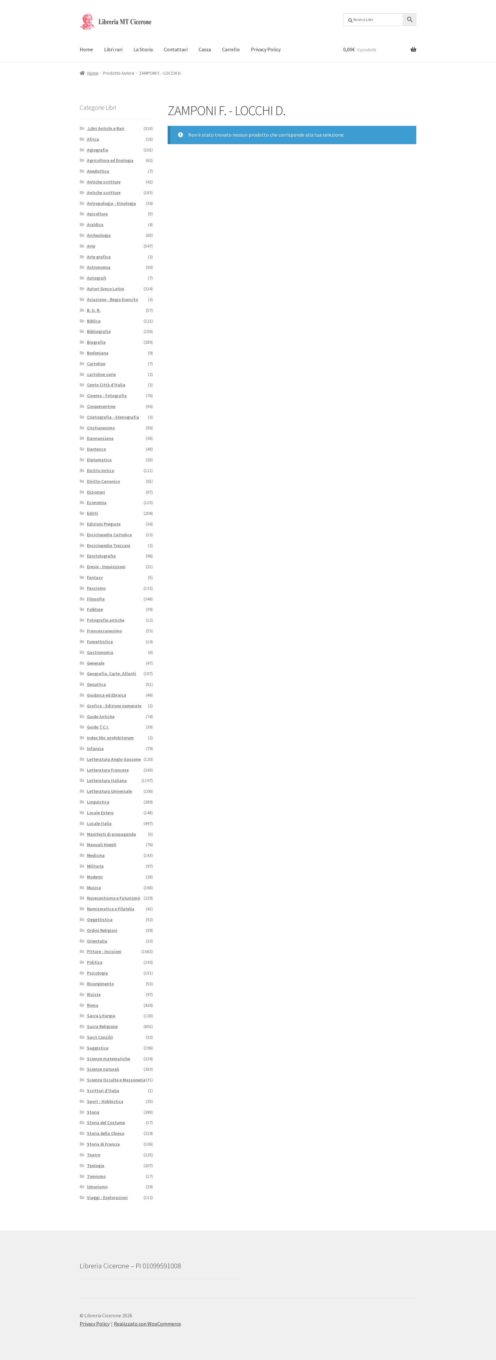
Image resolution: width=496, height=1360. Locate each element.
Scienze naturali (103, 1069)
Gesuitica (96, 684)
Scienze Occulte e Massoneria (116, 1080)
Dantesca (96, 449)
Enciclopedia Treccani (108, 545)
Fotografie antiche (105, 620)
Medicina (96, 855)
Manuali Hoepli (101, 844)
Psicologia (97, 973)
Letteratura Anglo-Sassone (114, 759)
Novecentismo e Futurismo (113, 898)
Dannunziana (100, 438)
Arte (91, 246)
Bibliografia (99, 331)
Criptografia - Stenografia (113, 417)
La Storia (143, 49)
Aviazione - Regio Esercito (112, 299)
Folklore (95, 609)
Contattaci (176, 49)
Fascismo (96, 588)
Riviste (94, 994)
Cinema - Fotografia (107, 395)
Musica (94, 887)
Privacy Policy (266, 49)
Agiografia (97, 150)
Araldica (95, 224)
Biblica (94, 321)
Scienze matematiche (108, 1059)
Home (86, 49)
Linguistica (98, 802)
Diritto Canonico (103, 481)
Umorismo (97, 1187)
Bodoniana (97, 353)
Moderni (95, 877)
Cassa (205, 49)
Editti (92, 513)
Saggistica (97, 1048)
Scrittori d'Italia (103, 1090)
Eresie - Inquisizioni (106, 566)
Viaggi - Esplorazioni (107, 1197)
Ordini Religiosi (102, 930)
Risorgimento (100, 984)
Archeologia (99, 235)
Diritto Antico (100, 470)
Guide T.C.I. (98, 727)
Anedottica (98, 171)
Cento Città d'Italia (106, 385)
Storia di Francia (103, 1144)
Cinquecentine (101, 406)
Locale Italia (99, 823)
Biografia (96, 342)
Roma (92, 1005)
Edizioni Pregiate (104, 524)
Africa (93, 139)
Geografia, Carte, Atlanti (111, 673)
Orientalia (97, 941)
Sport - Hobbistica (105, 1101)
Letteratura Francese (108, 770)
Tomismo (96, 1176)
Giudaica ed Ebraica (106, 695)
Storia (93, 1112)
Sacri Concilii (100, 1037)
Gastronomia (100, 652)
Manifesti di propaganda (111, 834)
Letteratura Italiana (107, 780)
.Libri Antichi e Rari (105, 128)
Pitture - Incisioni (104, 951)
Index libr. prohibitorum (110, 738)
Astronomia (98, 267)
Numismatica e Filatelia (110, 909)
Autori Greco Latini (105, 289)
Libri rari (113, 49)
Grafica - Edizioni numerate (114, 706)
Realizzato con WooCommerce (147, 1323)
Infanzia (95, 748)
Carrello (231, 49)
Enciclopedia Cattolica (109, 535)
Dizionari (96, 492)
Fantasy (95, 577)
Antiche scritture (104, 182)
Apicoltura (97, 214)
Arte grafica (99, 257)
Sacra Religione (102, 1026)
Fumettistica (100, 641)
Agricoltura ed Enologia (110, 160)
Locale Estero (100, 812)
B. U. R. (94, 310)
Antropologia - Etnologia (111, 203)
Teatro (93, 1155)
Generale (95, 663)
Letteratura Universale (109, 791)
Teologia (95, 1165)
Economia (97, 502)
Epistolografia (101, 556)
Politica (94, 962)
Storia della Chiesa (105, 1133)
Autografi (96, 278)
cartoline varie (101, 374)
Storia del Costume (106, 1122)
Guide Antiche (101, 716)
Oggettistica (100, 919)
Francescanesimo (104, 631)
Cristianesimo (101, 428)
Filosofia (96, 599)
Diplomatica (99, 460)
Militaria (95, 866)
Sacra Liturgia (101, 1015)
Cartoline (96, 363)
